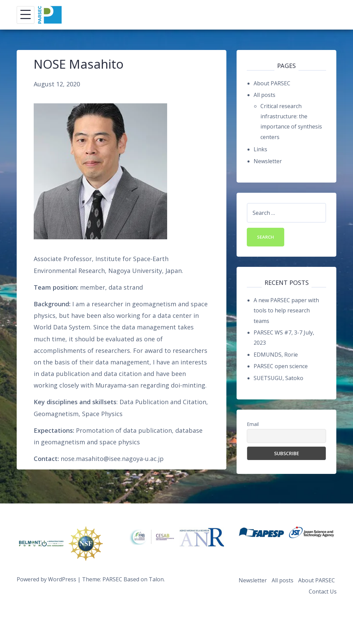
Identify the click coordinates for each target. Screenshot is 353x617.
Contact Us (323, 591)
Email (253, 424)
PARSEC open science (281, 366)
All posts (264, 95)
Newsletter (268, 161)
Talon (156, 579)
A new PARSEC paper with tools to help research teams (286, 310)
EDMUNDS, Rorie (276, 354)
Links (260, 149)
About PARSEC (272, 83)
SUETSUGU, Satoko (278, 378)
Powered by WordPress (46, 579)
